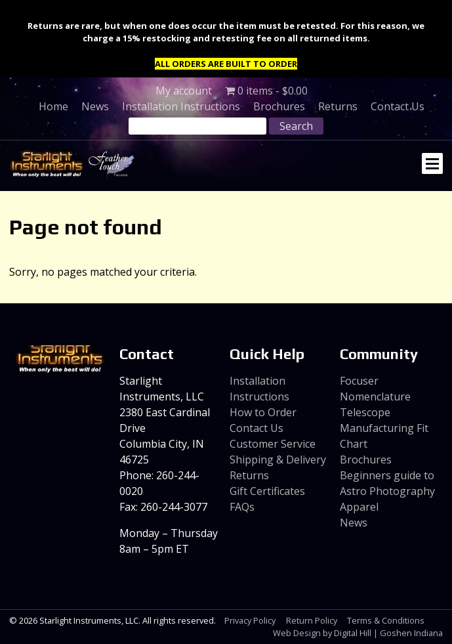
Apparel (359, 507)
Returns (338, 106)
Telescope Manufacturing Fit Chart (384, 428)
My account (183, 90)
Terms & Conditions (385, 620)
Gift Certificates (267, 491)
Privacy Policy (250, 620)
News (95, 106)
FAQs (242, 507)
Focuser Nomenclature (375, 389)
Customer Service (273, 444)
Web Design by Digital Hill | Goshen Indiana (358, 633)
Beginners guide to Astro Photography (387, 483)
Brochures (279, 106)
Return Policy (311, 620)
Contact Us (397, 106)
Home (53, 106)
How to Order (263, 412)
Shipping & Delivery (278, 459)
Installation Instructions (181, 106)
